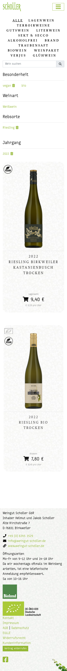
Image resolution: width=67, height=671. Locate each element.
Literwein (48, 30)
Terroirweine (33, 25)
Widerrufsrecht (14, 638)
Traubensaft (33, 45)
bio (23, 86)
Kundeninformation (17, 643)
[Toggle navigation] (58, 7)
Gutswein (17, 30)
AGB (5, 628)
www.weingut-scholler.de (26, 546)
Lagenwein (41, 20)
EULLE (7, 633)
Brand (52, 40)
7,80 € (34, 453)
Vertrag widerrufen (15, 648)
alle (18, 20)
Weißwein (10, 107)
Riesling (9, 128)
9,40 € (33, 297)
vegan (7, 86)
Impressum (11, 623)
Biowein (17, 50)
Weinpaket (46, 50)
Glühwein (44, 55)
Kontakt (8, 618)
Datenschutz (20, 628)
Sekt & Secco (33, 35)
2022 (6, 154)
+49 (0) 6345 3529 (20, 536)
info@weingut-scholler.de (27, 541)
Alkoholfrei (23, 40)
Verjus (18, 55)
